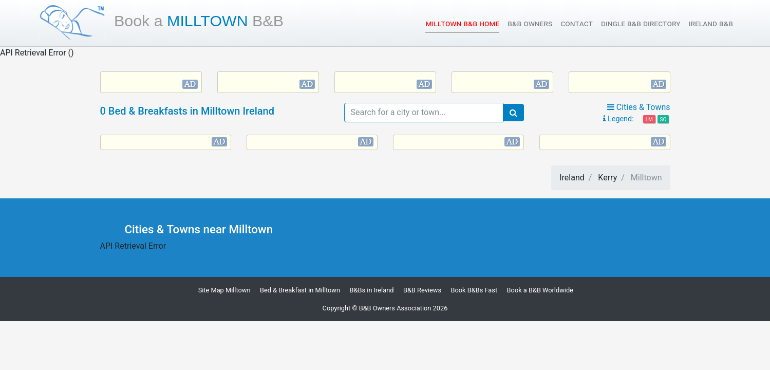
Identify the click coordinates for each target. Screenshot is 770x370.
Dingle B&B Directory (641, 23)
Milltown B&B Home (462, 22)
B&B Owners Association (395, 308)
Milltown (199, 20)
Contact (576, 23)
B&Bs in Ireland (372, 290)
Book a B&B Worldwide (540, 290)
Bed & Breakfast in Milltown (300, 290)
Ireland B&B (711, 23)
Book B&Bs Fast (474, 290)
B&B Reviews (422, 290)
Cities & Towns (638, 107)
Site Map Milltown (224, 290)
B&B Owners (530, 23)
